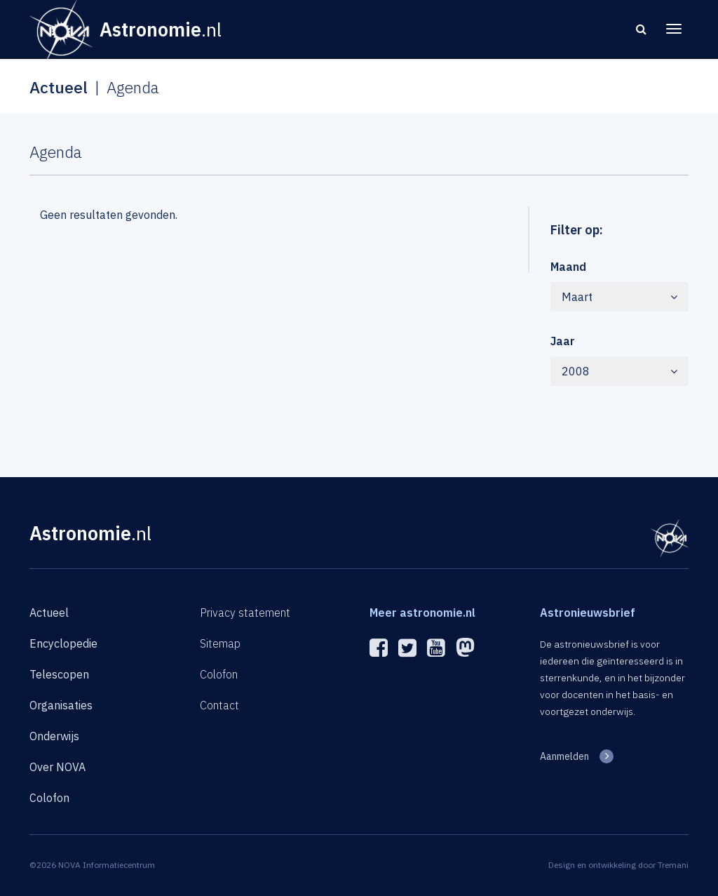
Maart (620, 296)
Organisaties (61, 705)
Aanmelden (564, 756)
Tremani (673, 865)
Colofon (49, 798)
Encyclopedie (63, 643)
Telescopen (59, 674)
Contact (219, 705)
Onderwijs (54, 736)
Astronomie (90, 533)
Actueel (49, 613)
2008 (620, 371)
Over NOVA (57, 767)
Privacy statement (245, 613)
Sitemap (220, 643)
